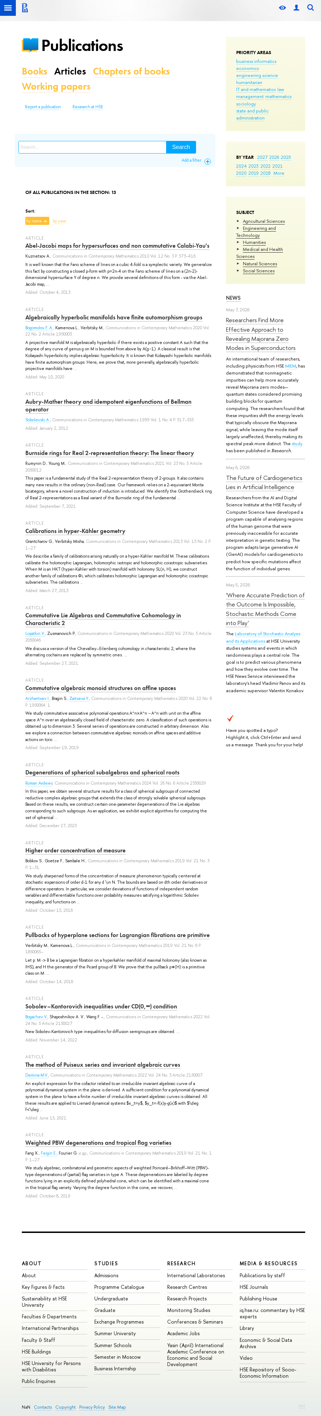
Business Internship (115, 1368)
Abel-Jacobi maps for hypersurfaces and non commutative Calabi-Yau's (117, 245)
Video (246, 1358)
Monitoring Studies (188, 1310)
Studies (106, 1263)
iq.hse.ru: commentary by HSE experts (272, 1313)
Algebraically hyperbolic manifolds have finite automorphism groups (113, 317)
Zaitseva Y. (79, 698)
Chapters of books (131, 71)
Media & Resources (269, 1263)
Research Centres (187, 1287)
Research (181, 1263)
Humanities (254, 242)
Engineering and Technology (256, 231)
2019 (253, 173)
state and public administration (252, 114)
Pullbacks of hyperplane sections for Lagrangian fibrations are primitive (117, 935)
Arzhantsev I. (37, 698)
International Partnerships (50, 1328)
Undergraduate (111, 1298)
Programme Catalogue (119, 1287)
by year (59, 221)
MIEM (290, 366)
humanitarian (249, 82)
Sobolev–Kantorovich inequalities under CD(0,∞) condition (101, 1006)
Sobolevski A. (37, 420)
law (280, 89)
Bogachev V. (36, 1017)
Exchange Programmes (119, 1321)
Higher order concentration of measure (75, 850)
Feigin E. (49, 1153)
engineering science (257, 75)
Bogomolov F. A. (39, 328)
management (250, 96)
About (32, 1263)
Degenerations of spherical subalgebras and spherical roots (102, 772)
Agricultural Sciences (264, 221)
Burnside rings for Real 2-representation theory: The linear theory (109, 453)
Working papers (56, 86)
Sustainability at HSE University (44, 1301)
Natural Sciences (260, 263)
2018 (265, 173)
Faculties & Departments (49, 1316)
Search (181, 147)
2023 (253, 166)
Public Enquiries (38, 1381)
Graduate (104, 1310)
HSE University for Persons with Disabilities (51, 1366)
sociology (246, 103)
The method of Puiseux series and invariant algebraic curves (102, 1065)
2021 (277, 166)
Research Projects (187, 1298)
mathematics (278, 96)
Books (34, 71)
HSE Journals (254, 1287)
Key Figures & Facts (43, 1287)
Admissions (106, 1275)
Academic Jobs (183, 1333)
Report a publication (43, 107)
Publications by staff (262, 1275)
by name (34, 221)
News (233, 297)
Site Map (117, 1407)
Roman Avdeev (38, 783)
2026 (274, 157)
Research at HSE (88, 107)
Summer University (115, 1333)
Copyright (65, 1407)
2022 (265, 166)
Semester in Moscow (117, 1356)
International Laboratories (196, 1275)
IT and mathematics (256, 89)
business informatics (256, 61)
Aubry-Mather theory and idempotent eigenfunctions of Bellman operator (108, 405)
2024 (241, 166)
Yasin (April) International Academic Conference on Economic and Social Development (195, 1355)
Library (247, 1328)
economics (247, 68)
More (278, 173)
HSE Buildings (36, 1351)
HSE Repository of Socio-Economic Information (268, 1372)
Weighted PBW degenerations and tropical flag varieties (98, 1143)
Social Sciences (259, 270)
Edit (302, 1405)
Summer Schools (112, 1345)
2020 (241, 173)
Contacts (43, 1407)
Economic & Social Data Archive (266, 1343)
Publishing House (258, 1298)
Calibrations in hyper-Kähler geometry (75, 531)
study (297, 443)
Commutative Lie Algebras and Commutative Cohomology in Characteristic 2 (103, 619)
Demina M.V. (36, 1075)
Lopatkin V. (35, 633)
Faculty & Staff (38, 1340)
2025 (286, 157)
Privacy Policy (92, 1407)
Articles (70, 71)
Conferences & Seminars (195, 1321)
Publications (82, 45)
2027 (262, 157)
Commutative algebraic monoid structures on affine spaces (100, 688)
